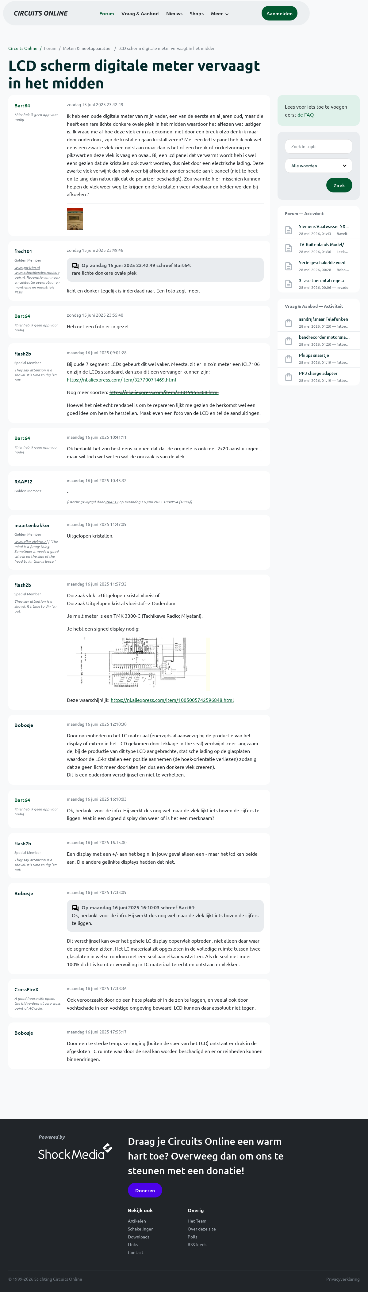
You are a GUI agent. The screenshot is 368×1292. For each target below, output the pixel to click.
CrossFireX (26, 989)
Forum (134, 22)
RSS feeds (197, 1244)
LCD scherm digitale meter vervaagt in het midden (167, 48)
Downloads (138, 1236)
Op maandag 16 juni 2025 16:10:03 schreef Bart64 (138, 907)
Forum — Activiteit (304, 213)
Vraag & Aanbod (167, 22)
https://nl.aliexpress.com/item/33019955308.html (164, 392)
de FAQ (305, 114)
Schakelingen (141, 1228)
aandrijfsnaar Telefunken (323, 319)
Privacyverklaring (343, 1279)
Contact (136, 1252)
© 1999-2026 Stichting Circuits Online (45, 1279)
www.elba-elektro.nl (30, 541)
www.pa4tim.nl (27, 267)
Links (133, 1244)
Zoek (339, 185)
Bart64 (22, 105)
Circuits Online (22, 48)
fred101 (23, 251)
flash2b (22, 353)
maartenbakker (32, 525)
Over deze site (202, 1228)
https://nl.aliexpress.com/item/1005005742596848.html (172, 700)
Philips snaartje (314, 355)
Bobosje (23, 724)
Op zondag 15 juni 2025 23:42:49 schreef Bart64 (136, 265)
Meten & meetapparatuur (87, 48)
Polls (192, 1236)
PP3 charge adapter (318, 373)
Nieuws (202, 22)
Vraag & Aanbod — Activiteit (314, 306)
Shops (224, 22)
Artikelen (137, 1220)
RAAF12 (23, 481)
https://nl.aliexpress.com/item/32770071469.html (121, 379)
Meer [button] (244, 22)
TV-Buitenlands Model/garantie (330, 244)
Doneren (145, 1190)
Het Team (197, 1220)
